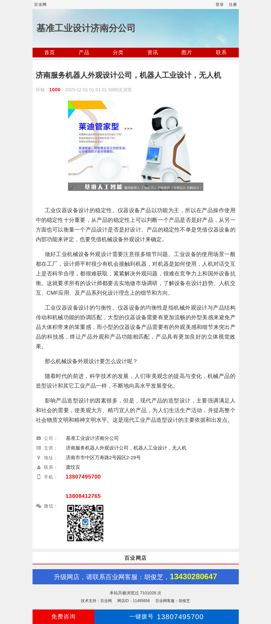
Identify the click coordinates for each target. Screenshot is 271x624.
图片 (186, 52)
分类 (118, 52)
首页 (49, 52)
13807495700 (83, 477)
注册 (233, 4)
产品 (84, 52)
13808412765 (83, 496)
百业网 (40, 4)
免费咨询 (63, 616)
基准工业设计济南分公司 (86, 28)
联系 (221, 52)
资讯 (152, 52)
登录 (220, 4)
